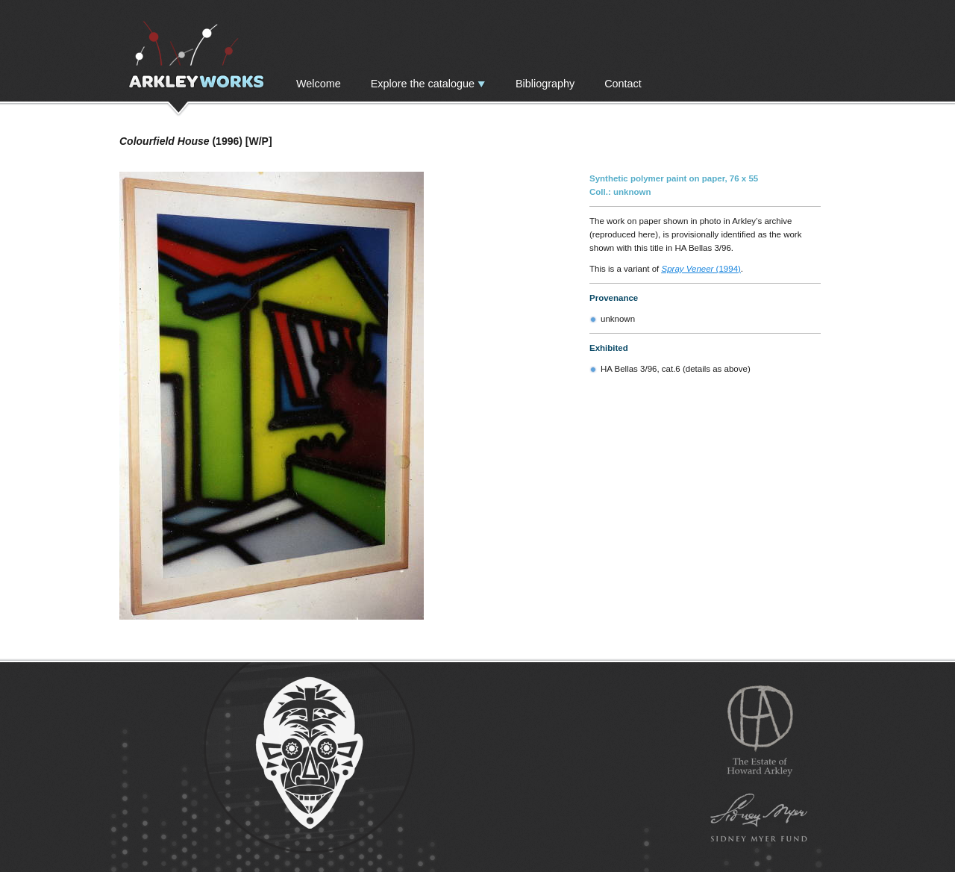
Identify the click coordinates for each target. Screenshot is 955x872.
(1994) (726, 268)
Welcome (318, 84)
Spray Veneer (688, 268)
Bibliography (545, 84)
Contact (623, 84)
